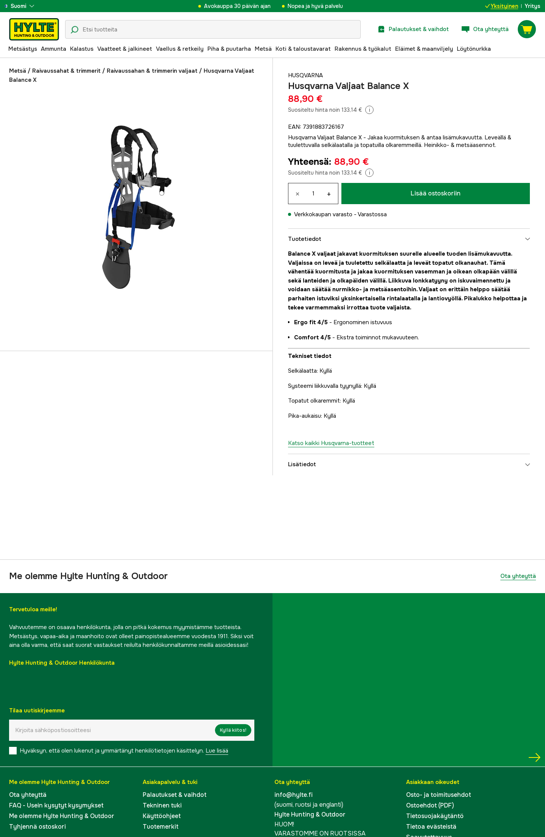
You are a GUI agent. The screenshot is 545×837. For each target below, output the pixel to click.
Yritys (532, 6)
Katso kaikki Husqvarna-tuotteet (331, 443)
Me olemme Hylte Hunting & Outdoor (61, 816)
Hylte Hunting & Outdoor (310, 814)
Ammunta (53, 49)
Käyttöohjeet (162, 816)
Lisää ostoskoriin (436, 193)
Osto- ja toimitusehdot (438, 795)
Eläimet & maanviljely (424, 49)
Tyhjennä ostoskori (37, 827)
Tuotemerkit (161, 827)
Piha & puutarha (229, 49)
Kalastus (81, 49)
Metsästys (22, 49)
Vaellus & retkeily (180, 49)
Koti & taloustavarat (303, 49)
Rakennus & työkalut (363, 49)
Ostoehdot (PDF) (430, 805)
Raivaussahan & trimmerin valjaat (152, 71)
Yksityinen (501, 6)
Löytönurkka (474, 49)
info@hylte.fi (293, 795)
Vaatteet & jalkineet (124, 49)
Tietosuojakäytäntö (435, 816)
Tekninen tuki (162, 805)
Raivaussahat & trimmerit (66, 71)
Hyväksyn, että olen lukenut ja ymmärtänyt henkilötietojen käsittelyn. (124, 750)
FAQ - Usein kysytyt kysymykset (56, 805)
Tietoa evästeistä (431, 827)
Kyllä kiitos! (233, 730)
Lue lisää (217, 750)
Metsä (263, 49)
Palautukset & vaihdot (175, 795)
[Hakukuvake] (74, 30)
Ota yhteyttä (518, 576)
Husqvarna (305, 75)
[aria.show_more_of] (28, 6)
